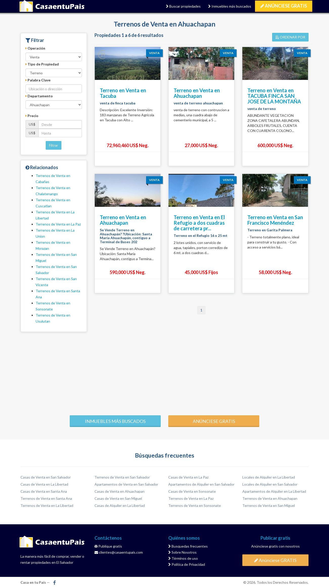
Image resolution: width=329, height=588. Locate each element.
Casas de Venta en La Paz (188, 477)
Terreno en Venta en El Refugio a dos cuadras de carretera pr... (199, 222)
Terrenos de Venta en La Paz (58, 224)
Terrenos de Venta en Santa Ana (46, 498)
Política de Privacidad (186, 564)
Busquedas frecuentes (188, 546)
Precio (32, 116)
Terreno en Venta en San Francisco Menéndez (275, 220)
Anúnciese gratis (214, 421)
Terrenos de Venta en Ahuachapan (269, 498)
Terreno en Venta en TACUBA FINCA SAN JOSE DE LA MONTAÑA (274, 95)
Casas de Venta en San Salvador (45, 477)
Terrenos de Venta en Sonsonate (194, 505)
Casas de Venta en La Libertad (44, 484)
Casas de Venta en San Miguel (118, 498)
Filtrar (53, 145)
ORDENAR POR (290, 37)
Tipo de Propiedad (42, 64)
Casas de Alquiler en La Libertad (120, 505)
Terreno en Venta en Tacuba (123, 93)
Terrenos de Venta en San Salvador (122, 477)
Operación (35, 48)
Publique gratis (108, 546)
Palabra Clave (38, 80)
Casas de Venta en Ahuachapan (120, 491)
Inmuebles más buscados (229, 6)
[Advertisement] (164, 372)
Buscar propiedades (183, 6)
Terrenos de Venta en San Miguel (268, 505)
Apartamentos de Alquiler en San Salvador (201, 484)
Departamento (39, 96)
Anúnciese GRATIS (283, 6)
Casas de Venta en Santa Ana (43, 491)
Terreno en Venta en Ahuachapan (197, 93)
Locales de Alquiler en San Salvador (269, 484)
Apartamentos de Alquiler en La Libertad (274, 491)
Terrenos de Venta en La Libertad (46, 505)
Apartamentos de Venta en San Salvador (126, 484)
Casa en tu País (52, 6)
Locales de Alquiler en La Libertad (268, 477)
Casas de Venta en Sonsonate (192, 491)
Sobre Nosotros (182, 552)
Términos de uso (183, 558)
